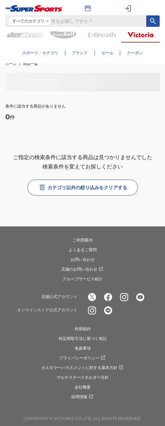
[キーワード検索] (153, 21)
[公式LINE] (108, 310)
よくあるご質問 (83, 249)
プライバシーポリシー (82, 358)
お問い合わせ (83, 259)
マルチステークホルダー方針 (83, 377)
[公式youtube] (140, 297)
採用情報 (82, 397)
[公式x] (92, 297)
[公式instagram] (124, 297)
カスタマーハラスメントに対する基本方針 (82, 367)
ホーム (10, 63)
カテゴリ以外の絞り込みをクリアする (82, 188)
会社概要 (83, 386)
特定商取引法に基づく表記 (83, 338)
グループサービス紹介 (83, 278)
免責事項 (83, 348)
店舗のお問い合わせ (82, 269)
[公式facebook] (108, 297)
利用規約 (83, 328)
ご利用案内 (83, 239)
